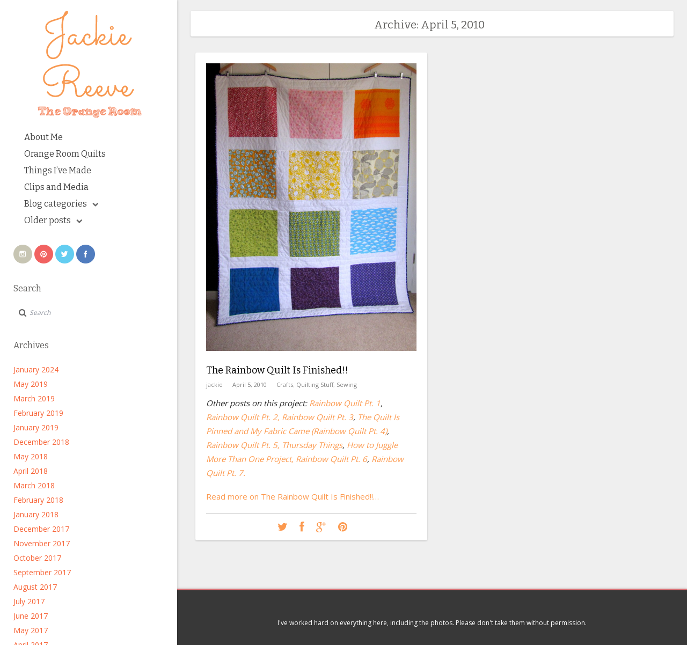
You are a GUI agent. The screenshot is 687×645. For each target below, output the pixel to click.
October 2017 (37, 558)
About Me (43, 137)
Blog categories (61, 204)
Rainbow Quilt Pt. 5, (243, 444)
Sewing (347, 384)
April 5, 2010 (249, 384)
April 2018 (30, 471)
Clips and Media (56, 187)
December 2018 (41, 442)
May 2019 (30, 384)
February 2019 (38, 413)
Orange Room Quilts (65, 154)
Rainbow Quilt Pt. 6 (331, 458)
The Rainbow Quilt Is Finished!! (277, 370)
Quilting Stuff (314, 384)
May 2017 (30, 630)
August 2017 (35, 587)
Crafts (284, 384)
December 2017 (41, 529)
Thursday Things (312, 444)
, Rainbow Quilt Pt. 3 (315, 417)
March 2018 (34, 485)
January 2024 (36, 369)
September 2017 (42, 572)
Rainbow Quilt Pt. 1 (345, 403)
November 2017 (41, 543)
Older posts (53, 220)
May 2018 (30, 456)
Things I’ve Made (57, 170)
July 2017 (29, 601)
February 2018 (38, 500)
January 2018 (36, 514)
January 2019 (36, 427)
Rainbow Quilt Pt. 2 (241, 417)
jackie (214, 384)
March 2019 (34, 398)
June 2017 (30, 616)
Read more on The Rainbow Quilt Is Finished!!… (292, 496)
